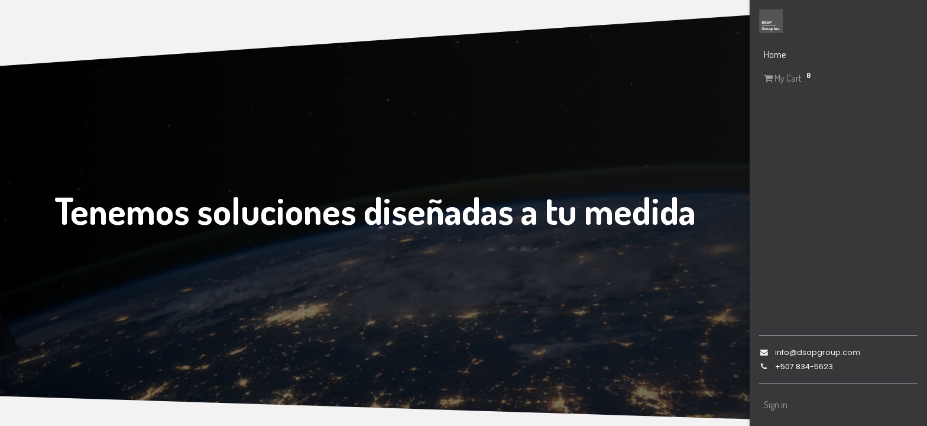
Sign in (775, 405)
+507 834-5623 (804, 367)
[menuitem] (838, 54)
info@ (786, 352)
